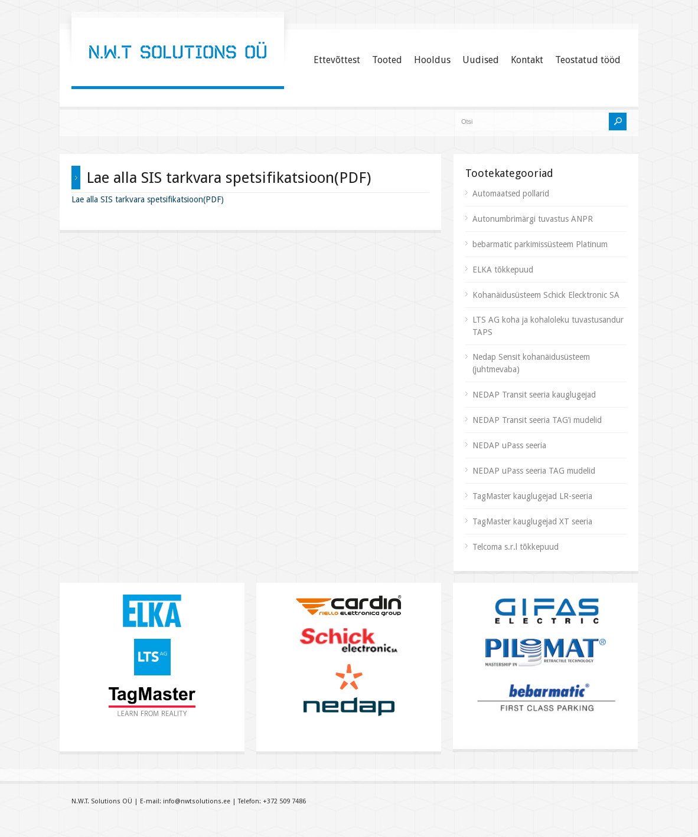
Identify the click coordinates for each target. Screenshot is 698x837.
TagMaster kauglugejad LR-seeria (532, 496)
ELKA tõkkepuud (502, 269)
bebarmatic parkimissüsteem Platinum (540, 244)
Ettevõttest (337, 59)
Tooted (387, 59)
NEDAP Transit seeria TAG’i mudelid (537, 420)
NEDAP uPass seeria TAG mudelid (533, 470)
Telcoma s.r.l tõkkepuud (515, 547)
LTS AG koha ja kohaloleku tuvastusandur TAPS (548, 326)
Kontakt (527, 59)
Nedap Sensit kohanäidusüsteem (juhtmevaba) (531, 363)
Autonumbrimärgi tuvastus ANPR (532, 219)
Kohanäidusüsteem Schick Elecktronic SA (545, 295)
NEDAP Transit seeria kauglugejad (534, 394)
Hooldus (432, 59)
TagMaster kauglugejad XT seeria (532, 521)
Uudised (480, 59)
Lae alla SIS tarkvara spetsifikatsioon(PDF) (147, 199)
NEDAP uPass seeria (509, 445)
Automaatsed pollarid (510, 193)
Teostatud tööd (588, 59)
